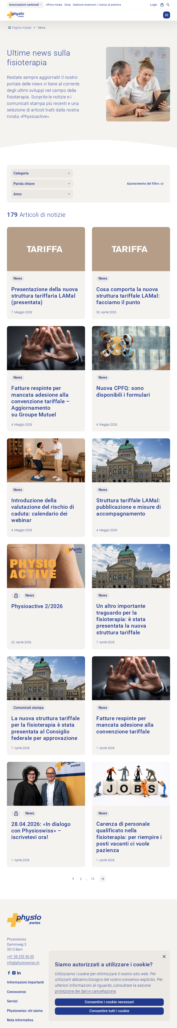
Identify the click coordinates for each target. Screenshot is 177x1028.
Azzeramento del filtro (143, 184)
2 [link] (81, 875)
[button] (166, 15)
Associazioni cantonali (26, 5)
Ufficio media (55, 4)
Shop (69, 4)
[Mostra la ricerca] (168, 5)
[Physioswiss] (15, 15)
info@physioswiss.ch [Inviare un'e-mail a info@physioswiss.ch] (23, 960)
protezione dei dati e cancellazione (85, 991)
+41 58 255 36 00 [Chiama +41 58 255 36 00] (20, 953)
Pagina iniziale (21, 28)
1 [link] (73, 875)
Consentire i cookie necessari (109, 1002)
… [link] (86, 875)
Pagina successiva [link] (103, 875)
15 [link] (92, 875)
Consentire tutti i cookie (109, 1011)
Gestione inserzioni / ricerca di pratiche (98, 4)
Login (153, 4)
